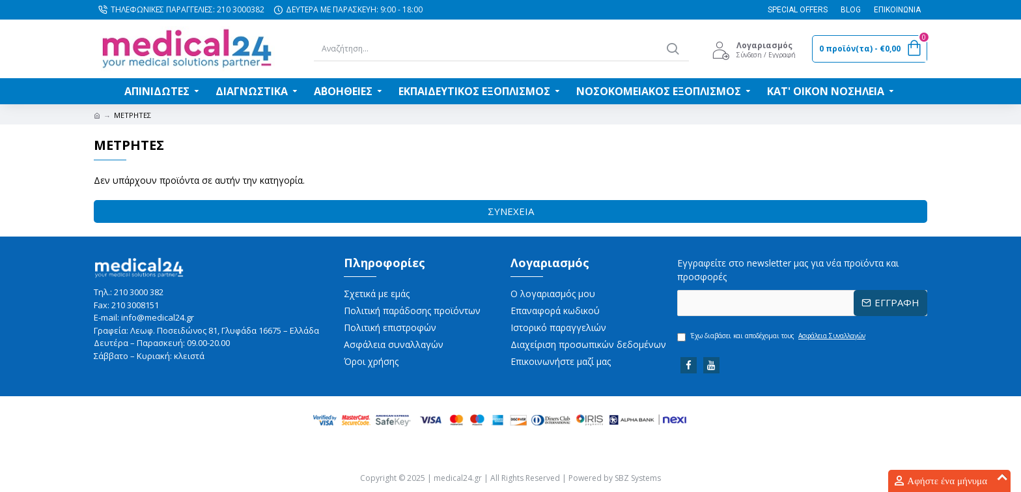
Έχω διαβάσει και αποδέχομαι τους (772, 336)
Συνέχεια (511, 211)
